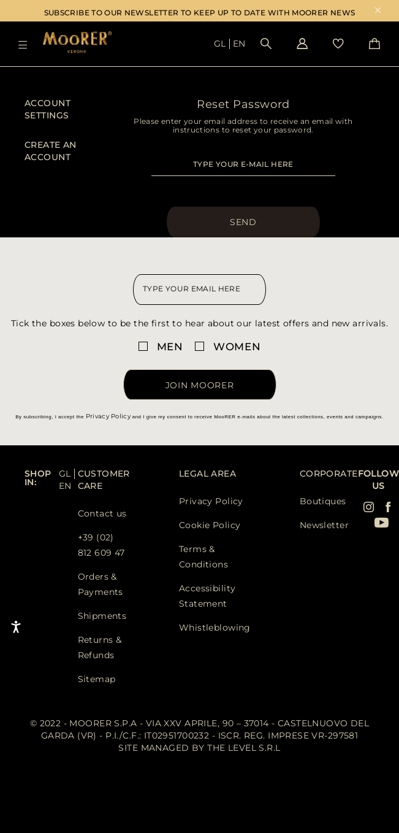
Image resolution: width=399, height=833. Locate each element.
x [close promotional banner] (378, 11)
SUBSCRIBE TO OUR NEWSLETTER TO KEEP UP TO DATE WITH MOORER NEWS (199, 12)
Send (243, 222)
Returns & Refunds (100, 647)
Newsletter (324, 525)
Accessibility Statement (207, 596)
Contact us (102, 513)
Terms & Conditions (203, 556)
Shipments (102, 615)
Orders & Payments (100, 584)
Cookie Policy (209, 525)
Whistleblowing (215, 627)
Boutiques (323, 501)
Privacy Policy (108, 416)
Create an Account (51, 151)
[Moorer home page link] (77, 43)
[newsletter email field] (199, 289)
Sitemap (97, 679)
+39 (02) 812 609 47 (101, 545)
